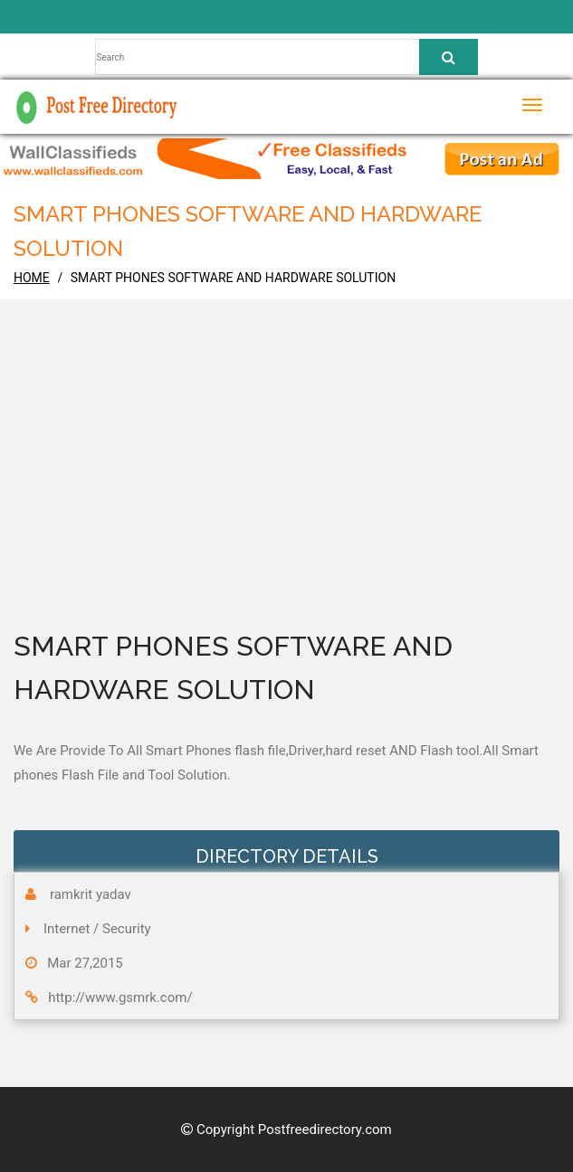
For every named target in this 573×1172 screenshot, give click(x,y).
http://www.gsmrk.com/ (120, 997)
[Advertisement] (286, 489)
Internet (66, 929)
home (32, 277)
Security (126, 929)
